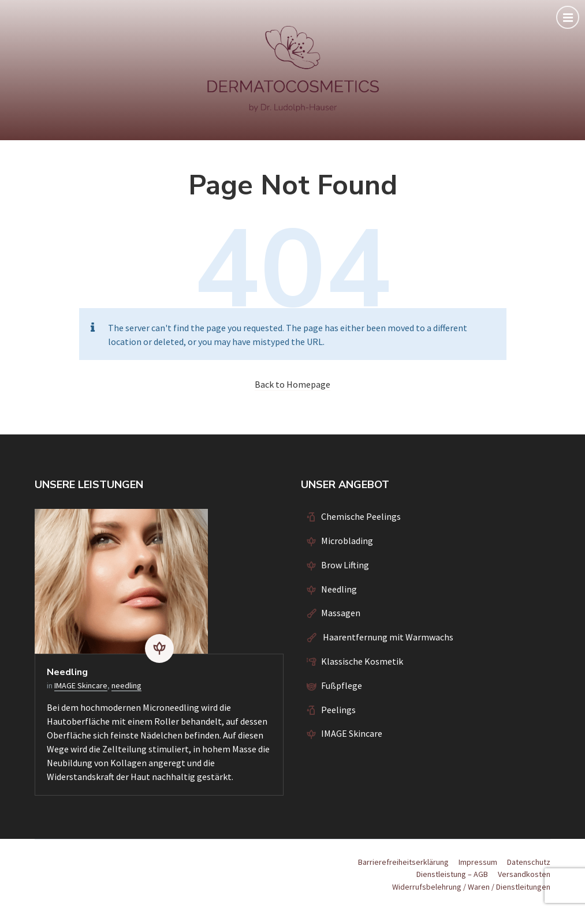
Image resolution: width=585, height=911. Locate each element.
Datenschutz (528, 862)
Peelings (338, 709)
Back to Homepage (292, 384)
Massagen (340, 612)
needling (126, 685)
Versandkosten (524, 874)
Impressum (478, 862)
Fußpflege (341, 685)
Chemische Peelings (361, 516)
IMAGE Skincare (80, 685)
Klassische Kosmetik (362, 661)
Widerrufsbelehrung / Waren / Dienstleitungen (471, 887)
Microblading (347, 540)
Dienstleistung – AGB (452, 874)
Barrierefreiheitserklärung (403, 862)
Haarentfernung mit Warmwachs (387, 637)
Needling (67, 672)
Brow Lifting (345, 565)
